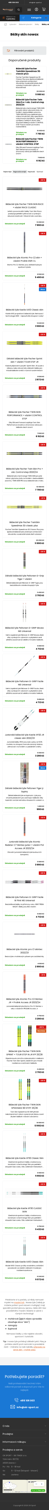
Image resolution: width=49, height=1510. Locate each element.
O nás (6, 1426)
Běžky (37, 24)
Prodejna (8, 1434)
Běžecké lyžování (25, 24)
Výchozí (40, 172)
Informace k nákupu (14, 1441)
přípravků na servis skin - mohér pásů (29, 1348)
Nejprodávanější (19, 172)
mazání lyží (19, 1302)
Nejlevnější (7, 172)
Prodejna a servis (13, 1449)
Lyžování (12, 24)
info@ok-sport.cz (35, 2)
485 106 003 (13, 2)
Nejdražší (31, 172)
